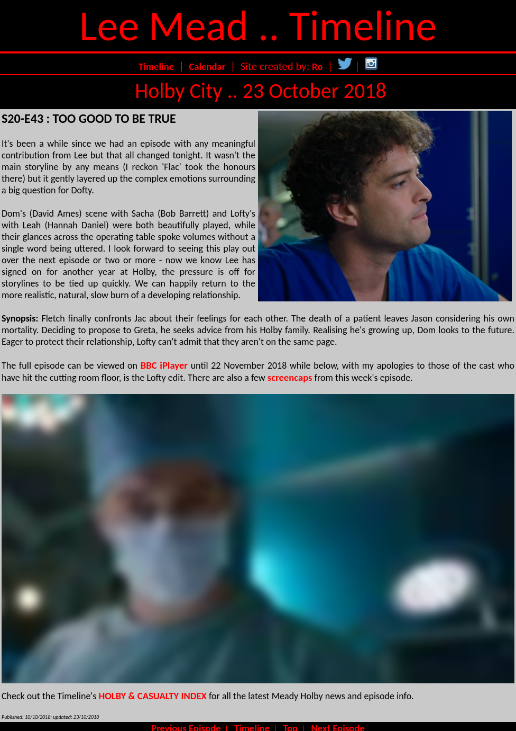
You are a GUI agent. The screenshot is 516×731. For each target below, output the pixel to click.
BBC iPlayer (164, 365)
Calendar (207, 66)
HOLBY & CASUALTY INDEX (152, 696)
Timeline (156, 66)
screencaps (290, 377)
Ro (317, 66)
